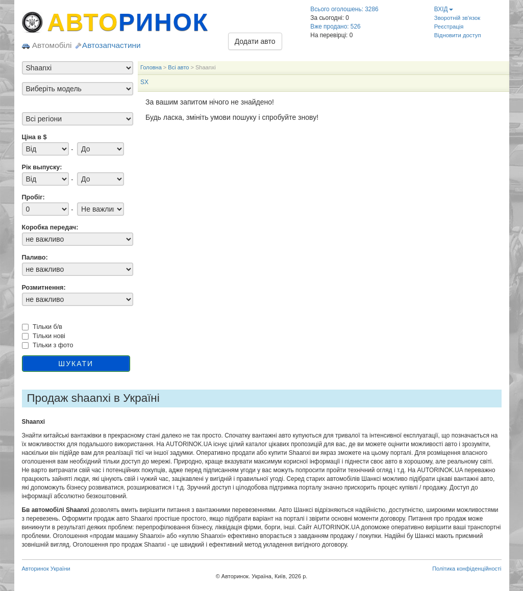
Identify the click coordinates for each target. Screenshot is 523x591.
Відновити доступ (457, 35)
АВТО (128, 22)
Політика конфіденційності (466, 569)
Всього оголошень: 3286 (344, 9)
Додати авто (255, 41)
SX (144, 82)
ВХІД (443, 9)
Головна (151, 67)
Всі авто (178, 67)
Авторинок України (46, 569)
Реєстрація (449, 26)
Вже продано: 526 (335, 26)
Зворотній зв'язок (457, 18)
